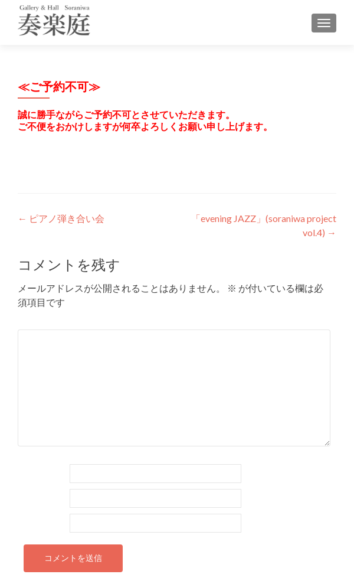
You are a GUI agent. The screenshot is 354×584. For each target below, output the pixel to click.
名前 (33, 472)
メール (37, 497)
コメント (42, 322)
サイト (32, 522)
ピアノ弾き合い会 (61, 218)
